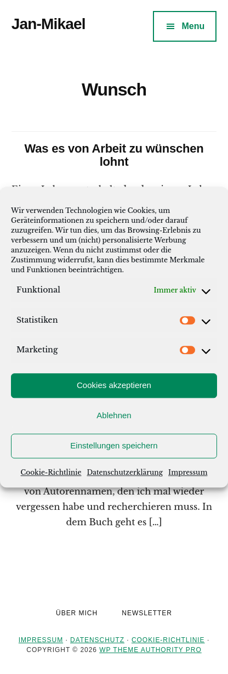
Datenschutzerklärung (125, 472)
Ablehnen (113, 415)
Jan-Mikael (49, 23)
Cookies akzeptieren (114, 385)
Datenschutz (97, 640)
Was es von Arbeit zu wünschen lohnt (114, 155)
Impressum (187, 472)
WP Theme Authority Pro (150, 650)
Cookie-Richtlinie (51, 472)
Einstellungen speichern (113, 445)
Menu (192, 26)
